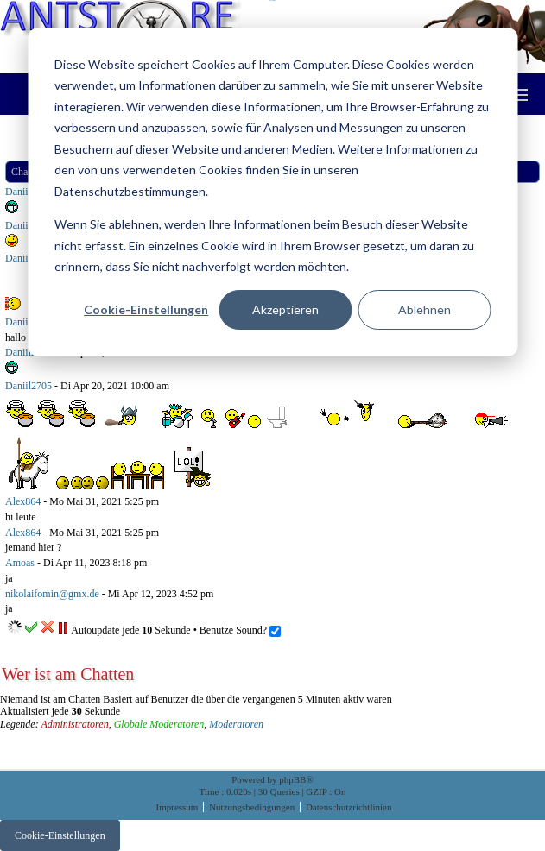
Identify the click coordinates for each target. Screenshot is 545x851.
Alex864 (23, 501)
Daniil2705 (28, 352)
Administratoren (74, 724)
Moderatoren (236, 724)
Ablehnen (424, 309)
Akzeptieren (285, 309)
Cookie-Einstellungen (146, 309)
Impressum (178, 807)
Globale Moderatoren (159, 724)
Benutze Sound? (240, 630)
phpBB (292, 779)
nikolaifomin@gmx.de (52, 594)
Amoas (20, 563)
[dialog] (272, 192)
